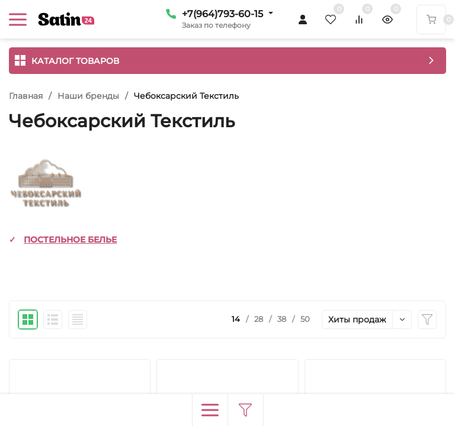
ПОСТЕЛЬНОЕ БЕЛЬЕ (70, 239)
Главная (26, 96)
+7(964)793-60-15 (222, 14)
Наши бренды (88, 96)
